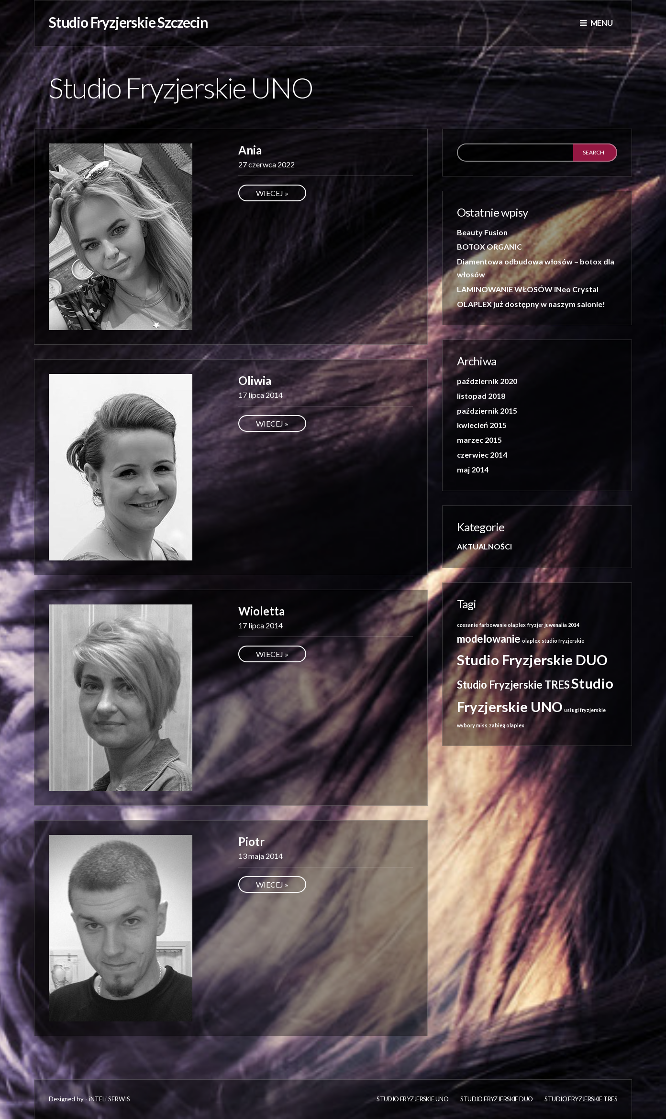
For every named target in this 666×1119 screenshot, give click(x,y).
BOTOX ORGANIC (489, 246)
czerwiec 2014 (482, 454)
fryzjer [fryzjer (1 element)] (535, 625)
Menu (596, 23)
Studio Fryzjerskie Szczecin (128, 22)
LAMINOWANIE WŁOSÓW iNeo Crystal (528, 289)
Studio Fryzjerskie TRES (580, 1099)
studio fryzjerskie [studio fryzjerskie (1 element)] (563, 640)
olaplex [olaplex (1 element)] (531, 640)
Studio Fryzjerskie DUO (496, 1099)
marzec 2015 (479, 439)
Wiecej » (272, 192)
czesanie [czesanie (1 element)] (467, 625)
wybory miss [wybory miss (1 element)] (472, 725)
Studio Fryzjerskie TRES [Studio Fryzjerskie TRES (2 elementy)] (513, 684)
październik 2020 (487, 380)
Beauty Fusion (482, 232)
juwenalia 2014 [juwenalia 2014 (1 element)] (561, 625)
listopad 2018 (481, 395)
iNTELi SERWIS (109, 1099)
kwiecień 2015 (482, 424)
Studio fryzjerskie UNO (412, 1099)
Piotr (251, 841)
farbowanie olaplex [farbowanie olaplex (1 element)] (502, 625)
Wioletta (261, 611)
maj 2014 (472, 469)
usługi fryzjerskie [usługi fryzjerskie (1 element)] (585, 710)
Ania (250, 150)
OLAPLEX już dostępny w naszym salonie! (531, 303)
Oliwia (254, 380)
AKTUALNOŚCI (484, 546)
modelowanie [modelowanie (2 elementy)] (489, 638)
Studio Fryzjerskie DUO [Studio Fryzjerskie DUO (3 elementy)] (532, 659)
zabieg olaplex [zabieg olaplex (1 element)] (506, 725)
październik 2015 (487, 410)
